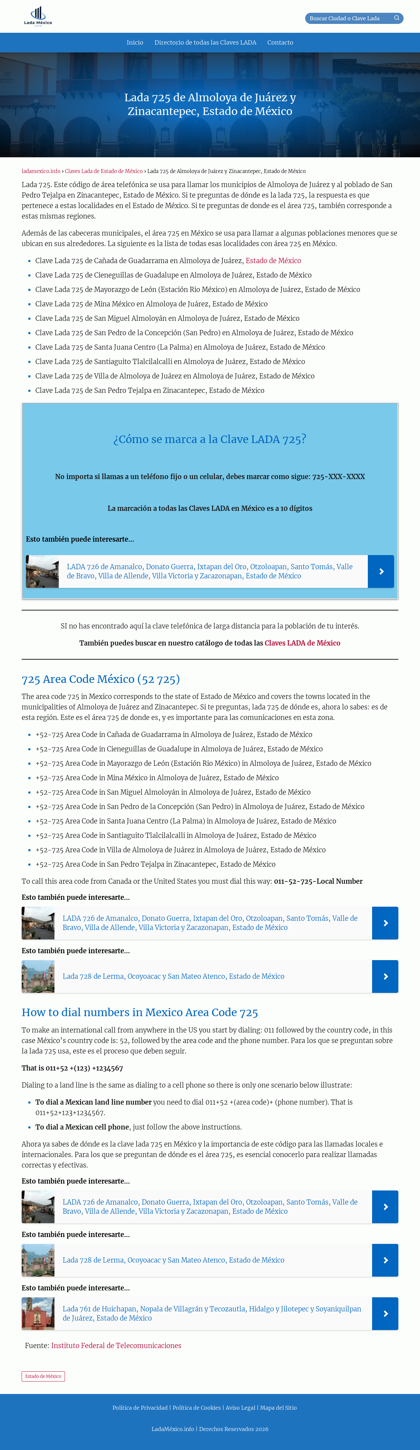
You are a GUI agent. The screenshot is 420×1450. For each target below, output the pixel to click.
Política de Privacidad (140, 1407)
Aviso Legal (240, 1407)
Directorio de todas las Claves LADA (205, 42)
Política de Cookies (197, 1407)
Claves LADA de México (303, 643)
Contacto (280, 42)
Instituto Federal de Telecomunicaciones (116, 1346)
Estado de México (273, 261)
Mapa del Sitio (278, 1407)
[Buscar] (397, 18)
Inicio (135, 42)
